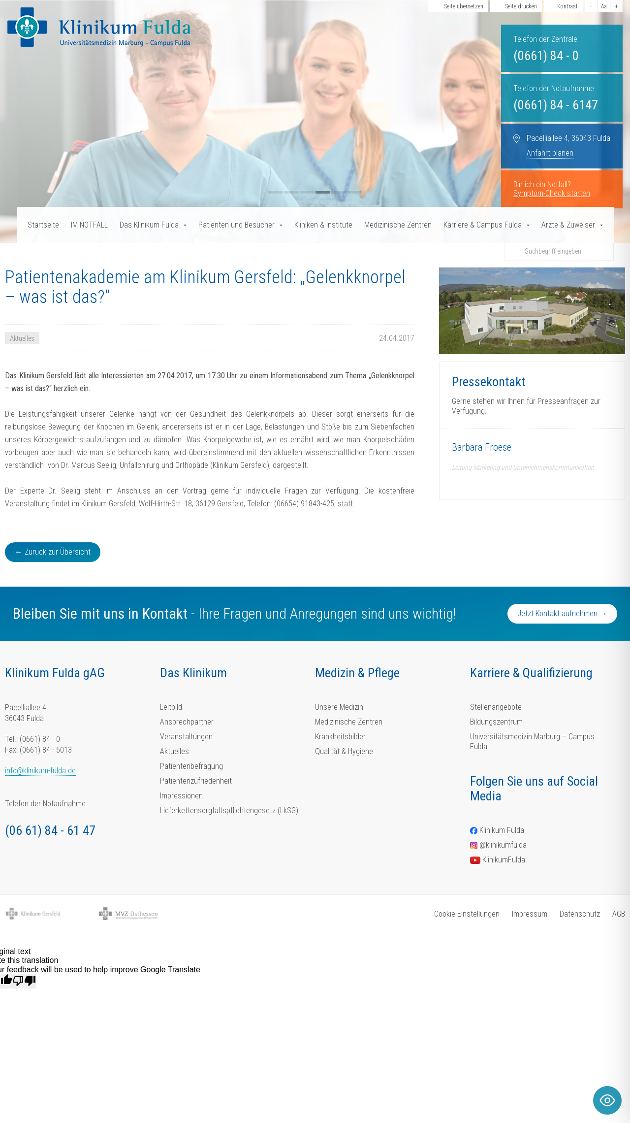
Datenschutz (580, 914)
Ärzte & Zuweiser (568, 225)
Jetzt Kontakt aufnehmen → (562, 613)
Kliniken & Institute (323, 225)
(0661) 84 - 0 (546, 55)
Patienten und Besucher (236, 225)
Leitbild (171, 707)
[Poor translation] (24, 981)
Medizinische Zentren (398, 225)
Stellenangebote (496, 707)
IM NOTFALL (89, 225)
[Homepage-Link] (98, 27)
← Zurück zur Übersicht (53, 552)
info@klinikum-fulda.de (40, 770)
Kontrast (567, 6)
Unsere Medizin (339, 707)
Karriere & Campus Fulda (482, 225)
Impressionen (181, 795)
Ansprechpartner (187, 722)
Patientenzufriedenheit (196, 781)
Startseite (43, 225)
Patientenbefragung (191, 766)
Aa (604, 6)
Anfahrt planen (550, 153)
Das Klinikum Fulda (149, 225)
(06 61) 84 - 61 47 (50, 830)
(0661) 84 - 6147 (555, 105)
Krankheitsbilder (340, 736)
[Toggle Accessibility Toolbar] (607, 1100)
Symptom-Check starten (551, 193)
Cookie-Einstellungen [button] (467, 914)
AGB (618, 914)
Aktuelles (174, 751)
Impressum (529, 914)
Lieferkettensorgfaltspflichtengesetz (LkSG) (229, 810)
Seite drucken (521, 6)
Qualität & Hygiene (344, 751)
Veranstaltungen (186, 736)
